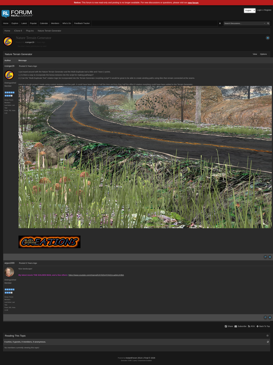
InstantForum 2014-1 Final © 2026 (140, 358)
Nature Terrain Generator (49, 31)
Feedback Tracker (82, 23)
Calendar (43, 23)
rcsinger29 (29, 42)
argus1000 (9, 263)
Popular (33, 23)
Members (55, 23)
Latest (24, 23)
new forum (193, 3)
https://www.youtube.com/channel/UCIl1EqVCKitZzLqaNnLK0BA (96, 275)
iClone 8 (18, 31)
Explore (15, 23)
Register (267, 10)
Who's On (67, 23)
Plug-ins (30, 31)
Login (259, 10)
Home (6, 23)
